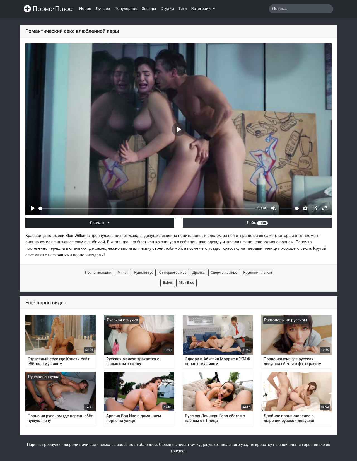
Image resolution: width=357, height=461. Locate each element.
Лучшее (103, 8)
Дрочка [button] (198, 272)
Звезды (149, 8)
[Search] (301, 8)
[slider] (146, 208)
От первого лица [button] (173, 272)
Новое (85, 8)
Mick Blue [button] (186, 282)
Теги (182, 8)
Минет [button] (122, 272)
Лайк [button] (257, 222)
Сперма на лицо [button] (224, 272)
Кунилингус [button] (143, 272)
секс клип (34, 255)
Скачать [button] (98, 222)
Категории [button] (201, 8)
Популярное (125, 8)
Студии (167, 8)
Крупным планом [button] (257, 272)
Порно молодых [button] (98, 272)
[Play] (32, 208)
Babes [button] (168, 282)
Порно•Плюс (48, 9)
